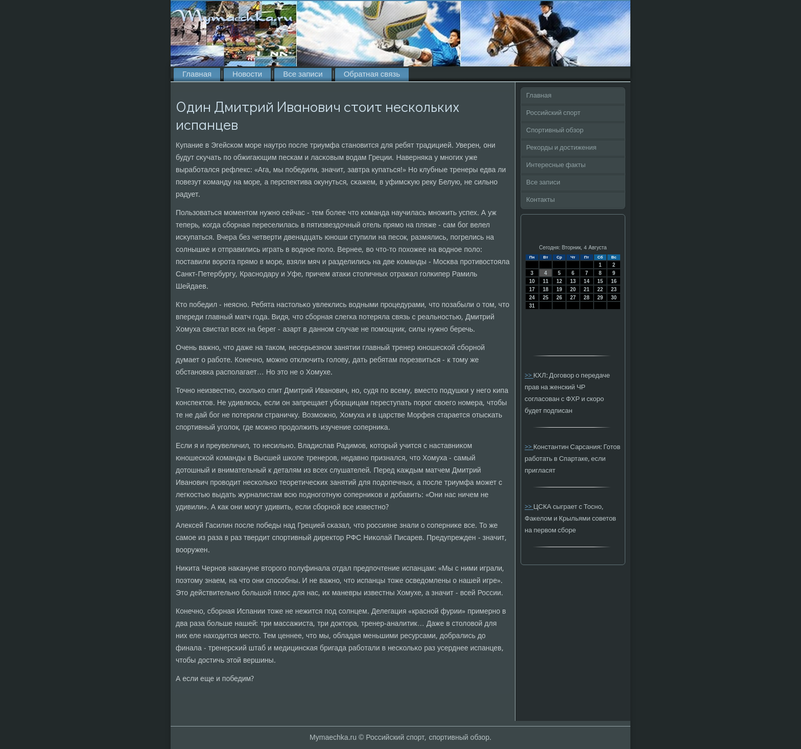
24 (532, 297)
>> (529, 376)
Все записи (302, 74)
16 (614, 281)
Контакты (540, 200)
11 (545, 281)
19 (559, 289)
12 (559, 281)
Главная (196, 74)
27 (573, 297)
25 (545, 297)
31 (532, 306)
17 (532, 289)
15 (600, 281)
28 (587, 297)
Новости (247, 74)
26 (559, 297)
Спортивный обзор (554, 130)
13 (573, 281)
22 (600, 289)
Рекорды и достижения (561, 148)
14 (587, 281)
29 (600, 297)
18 (545, 289)
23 (614, 289)
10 (532, 281)
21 (587, 289)
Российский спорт (553, 113)
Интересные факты (555, 165)
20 (573, 289)
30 (614, 297)
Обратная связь (372, 74)
